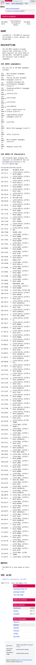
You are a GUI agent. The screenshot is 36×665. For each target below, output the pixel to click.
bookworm (9, 11)
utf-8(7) (23, 579)
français (16, 631)
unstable (16, 614)
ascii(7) (5, 164)
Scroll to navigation (9, 16)
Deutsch (16, 622)
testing (16, 611)
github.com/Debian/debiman (24, 660)
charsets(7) (14, 579)
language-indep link (20, 589)
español (16, 628)
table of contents (20, 600)
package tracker (19, 592)
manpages (16, 11)
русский (16, 636)
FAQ (26, 4)
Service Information (12, 8)
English (16, 625)
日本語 (16, 634)
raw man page (18, 595)
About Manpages (17, 4)
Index (8, 4)
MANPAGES (8, 0)
